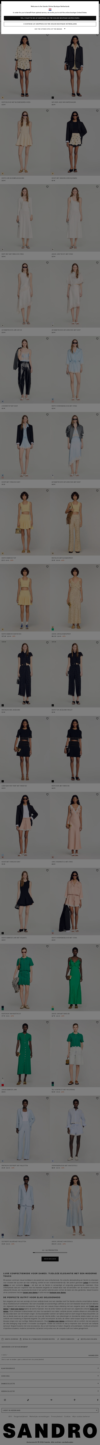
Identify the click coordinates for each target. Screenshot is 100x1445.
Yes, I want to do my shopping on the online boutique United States (50, 18)
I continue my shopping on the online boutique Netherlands (50, 24)
